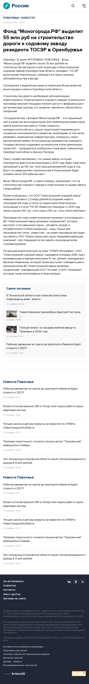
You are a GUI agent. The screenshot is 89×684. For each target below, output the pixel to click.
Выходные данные (13, 657)
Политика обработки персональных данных (26, 654)
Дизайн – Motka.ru (12, 661)
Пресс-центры (11, 594)
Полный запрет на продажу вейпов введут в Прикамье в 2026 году (41, 329)
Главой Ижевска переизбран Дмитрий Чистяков (43, 312)
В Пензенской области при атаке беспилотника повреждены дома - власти (36, 297)
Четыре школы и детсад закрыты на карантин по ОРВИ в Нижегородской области (39, 425)
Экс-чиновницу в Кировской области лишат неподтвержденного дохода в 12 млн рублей (44, 461)
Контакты (9, 590)
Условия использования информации (23, 646)
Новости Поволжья (18, 382)
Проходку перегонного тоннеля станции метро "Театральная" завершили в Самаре (42, 443)
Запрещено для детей (15, 650)
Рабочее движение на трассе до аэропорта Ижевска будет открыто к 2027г (43, 346)
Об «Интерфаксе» (13, 581)
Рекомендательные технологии (20, 665)
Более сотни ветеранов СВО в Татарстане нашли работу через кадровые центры (43, 408)
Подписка (9, 585)
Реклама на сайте (14, 598)
